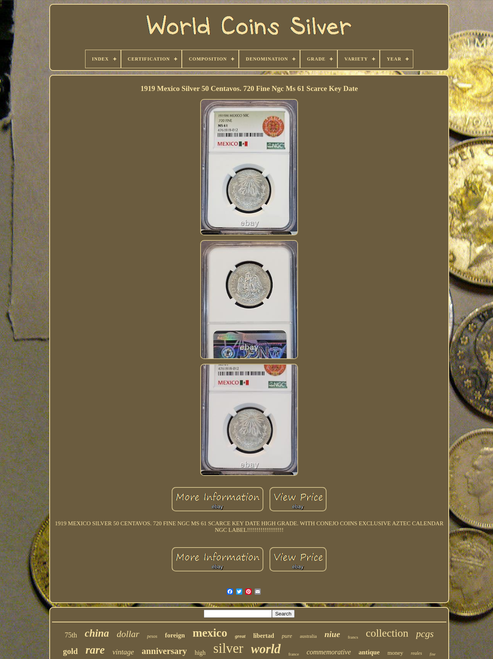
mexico (210, 632)
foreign (175, 635)
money (395, 653)
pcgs (425, 634)
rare (95, 650)
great (240, 636)
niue (332, 634)
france (293, 654)
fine (433, 654)
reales (416, 653)
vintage (123, 652)
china (97, 633)
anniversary (164, 651)
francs (353, 637)
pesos (152, 636)
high (200, 652)
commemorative (329, 652)
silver (228, 648)
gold (70, 651)
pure (287, 636)
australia (308, 636)
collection (387, 633)
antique (369, 652)
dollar (128, 634)
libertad (263, 635)
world (266, 649)
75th (71, 635)
